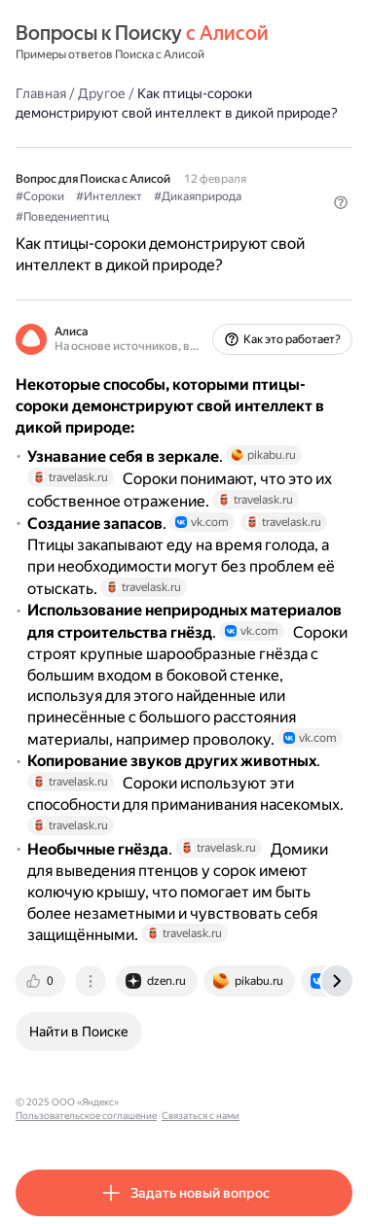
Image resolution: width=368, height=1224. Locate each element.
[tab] (42, 981)
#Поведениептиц (62, 217)
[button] (340, 202)
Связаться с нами (200, 1115)
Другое (102, 93)
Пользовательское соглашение (86, 1115)
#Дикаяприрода (197, 196)
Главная (41, 93)
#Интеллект (109, 196)
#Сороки (40, 196)
